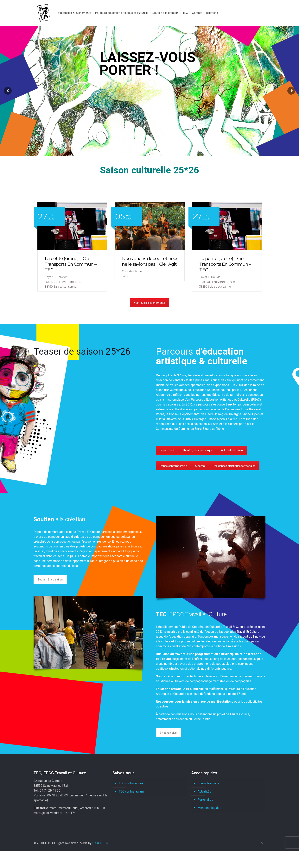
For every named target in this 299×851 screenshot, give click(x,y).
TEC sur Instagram (131, 791)
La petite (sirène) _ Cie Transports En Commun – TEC (136, 264)
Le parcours (167, 450)
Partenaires (205, 799)
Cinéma (200, 465)
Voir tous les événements (149, 302)
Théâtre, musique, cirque (197, 450)
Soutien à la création (50, 579)
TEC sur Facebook (131, 783)
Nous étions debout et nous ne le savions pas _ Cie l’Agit (61, 261)
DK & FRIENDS (102, 843)
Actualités (204, 791)
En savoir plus (168, 732)
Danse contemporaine (173, 465)
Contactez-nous (208, 783)
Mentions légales (209, 808)
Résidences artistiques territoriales (234, 465)
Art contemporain (232, 450)
